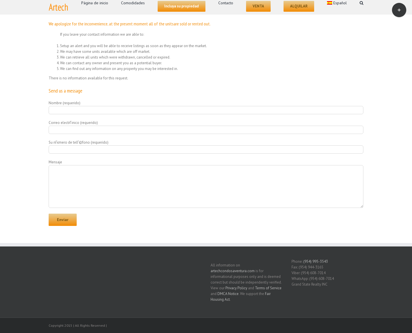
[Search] (361, 2)
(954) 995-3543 (315, 261)
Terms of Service (268, 288)
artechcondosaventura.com (233, 270)
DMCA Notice (228, 293)
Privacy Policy (236, 288)
